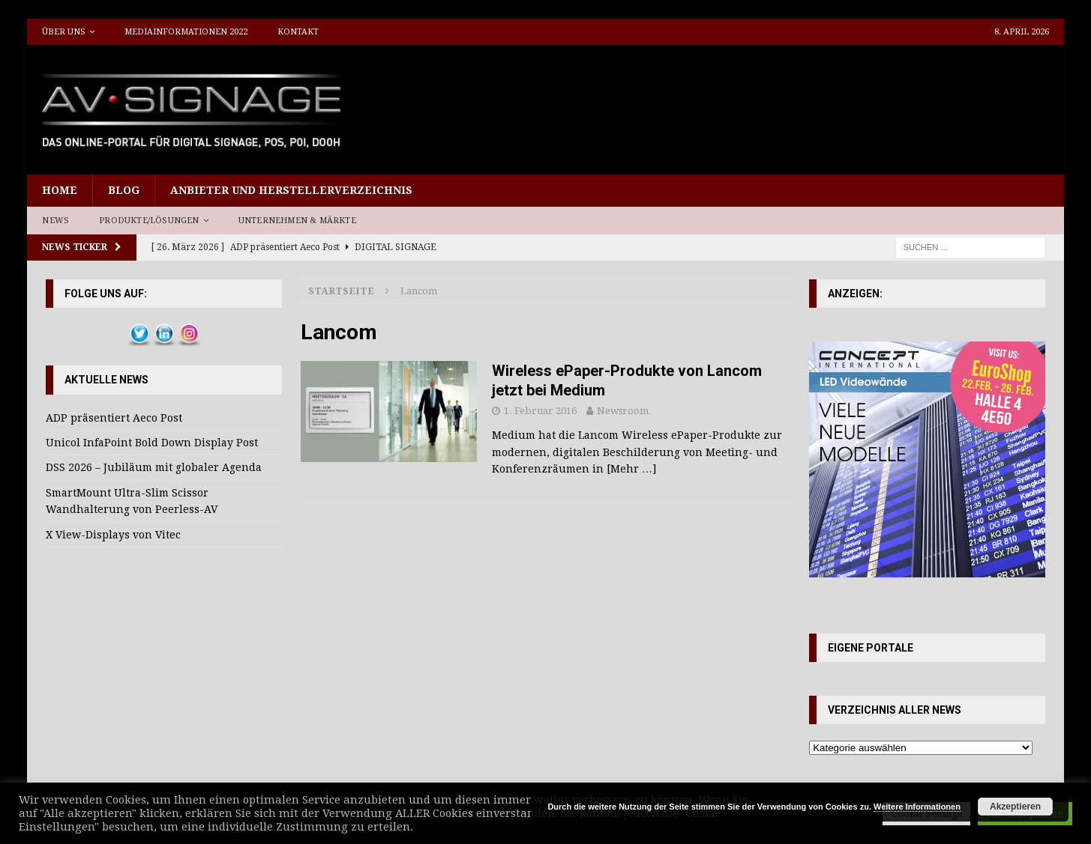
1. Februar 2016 (540, 410)
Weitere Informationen (917, 806)
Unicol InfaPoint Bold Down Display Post (152, 443)
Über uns (63, 32)
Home (59, 190)
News (55, 220)
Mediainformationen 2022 (185, 32)
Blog (123, 190)
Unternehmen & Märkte (297, 220)
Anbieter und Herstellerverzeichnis (291, 190)
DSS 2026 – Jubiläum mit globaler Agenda (154, 467)
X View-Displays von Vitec (113, 535)
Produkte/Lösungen (149, 220)
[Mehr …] (631, 469)
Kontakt (298, 32)
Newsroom (623, 410)
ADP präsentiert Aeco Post (114, 418)
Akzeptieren (1015, 806)
